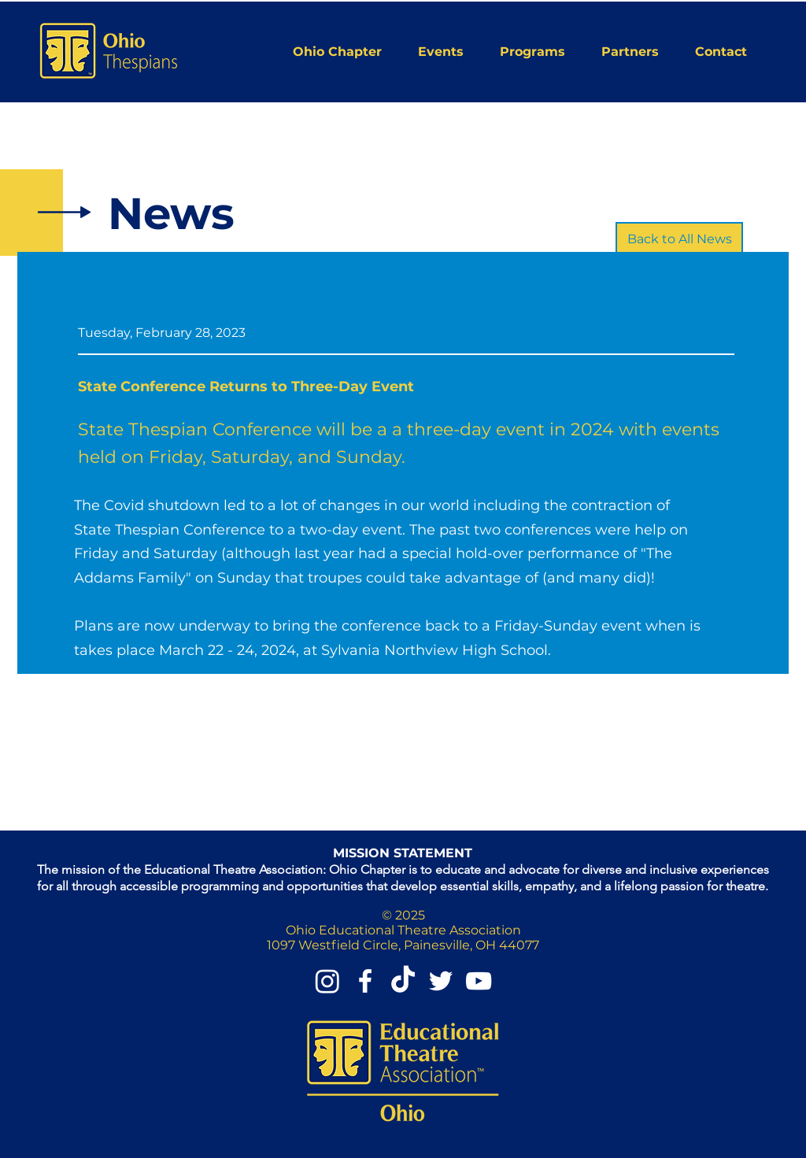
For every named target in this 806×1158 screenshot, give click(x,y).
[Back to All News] (679, 239)
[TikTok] (403, 981)
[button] (343, 51)
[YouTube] (478, 981)
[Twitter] (441, 981)
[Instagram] (327, 981)
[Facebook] (365, 981)
